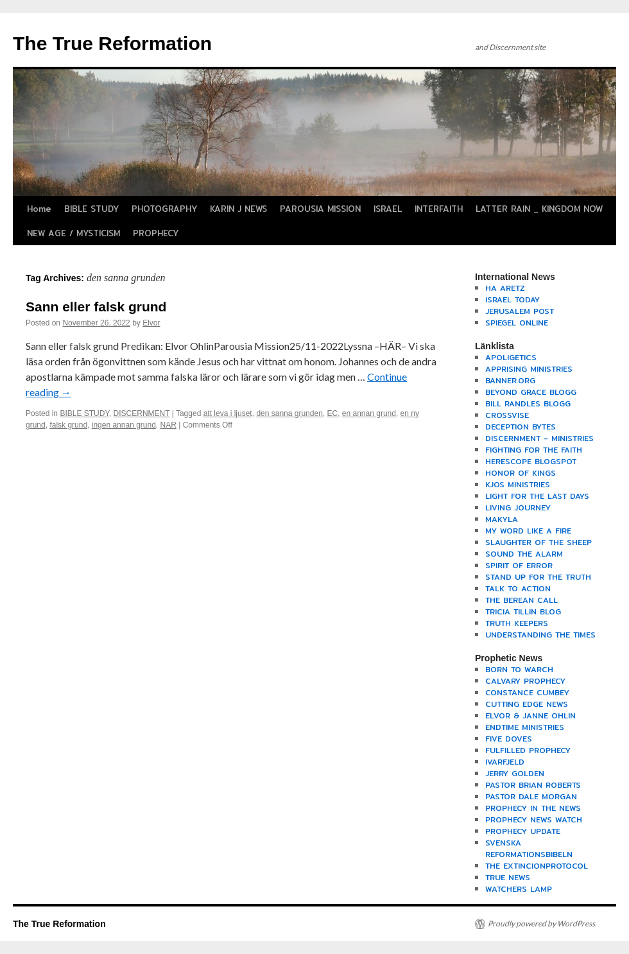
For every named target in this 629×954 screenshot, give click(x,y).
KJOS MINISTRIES (517, 484)
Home (39, 208)
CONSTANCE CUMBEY (527, 692)
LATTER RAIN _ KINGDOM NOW (539, 208)
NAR (168, 425)
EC (332, 413)
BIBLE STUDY (91, 208)
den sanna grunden (289, 413)
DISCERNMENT (142, 413)
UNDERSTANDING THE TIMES (540, 635)
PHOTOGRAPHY (164, 208)
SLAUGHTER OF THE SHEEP (538, 542)
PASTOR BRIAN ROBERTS (533, 785)
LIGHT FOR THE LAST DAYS (537, 496)
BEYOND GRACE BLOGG (530, 392)
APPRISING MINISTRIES (529, 369)
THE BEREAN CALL (521, 600)
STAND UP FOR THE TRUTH (538, 577)
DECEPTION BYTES (520, 427)
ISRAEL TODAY (512, 299)
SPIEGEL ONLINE (516, 323)
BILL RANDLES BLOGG (528, 403)
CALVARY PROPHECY (525, 681)
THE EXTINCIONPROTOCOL (536, 866)
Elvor (151, 322)
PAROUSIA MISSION (320, 208)
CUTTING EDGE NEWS (526, 704)
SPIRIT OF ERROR (519, 565)
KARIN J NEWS (238, 208)
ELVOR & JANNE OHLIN (530, 715)
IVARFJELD (504, 762)
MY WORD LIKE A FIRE (528, 531)
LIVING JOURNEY (518, 507)
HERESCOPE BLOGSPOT (530, 461)
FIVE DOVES (508, 739)
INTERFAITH (439, 208)
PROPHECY (155, 233)
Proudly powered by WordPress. (542, 923)
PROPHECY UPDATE (522, 831)
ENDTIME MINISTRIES (524, 727)
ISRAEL (388, 208)
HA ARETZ (505, 288)
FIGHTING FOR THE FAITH (533, 450)
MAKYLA (501, 519)
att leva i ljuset (227, 413)
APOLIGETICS (511, 357)
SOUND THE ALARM (524, 554)
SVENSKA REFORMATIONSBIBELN (529, 848)
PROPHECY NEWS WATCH (533, 819)
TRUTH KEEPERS (516, 623)
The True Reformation (112, 43)
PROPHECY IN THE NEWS (533, 808)
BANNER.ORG (510, 380)
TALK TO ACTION (518, 588)
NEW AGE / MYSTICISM (73, 233)
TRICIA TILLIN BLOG (523, 611)
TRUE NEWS (507, 877)
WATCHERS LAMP (518, 889)
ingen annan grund (124, 425)
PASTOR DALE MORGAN (531, 796)
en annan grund (369, 413)
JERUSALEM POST (519, 311)
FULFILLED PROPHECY (528, 750)
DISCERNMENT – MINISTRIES (539, 438)
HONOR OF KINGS (520, 473)
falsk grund (68, 425)
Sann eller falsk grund (96, 306)
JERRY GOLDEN (514, 773)
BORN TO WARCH (519, 669)
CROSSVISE (507, 415)
